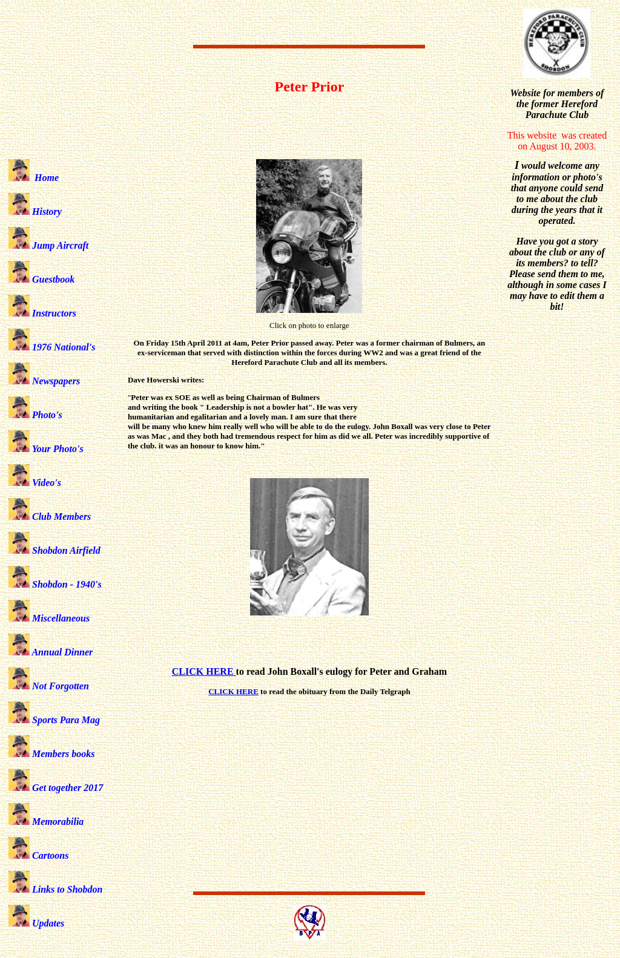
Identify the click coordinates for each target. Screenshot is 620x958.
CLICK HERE (233, 691)
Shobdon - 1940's (55, 584)
